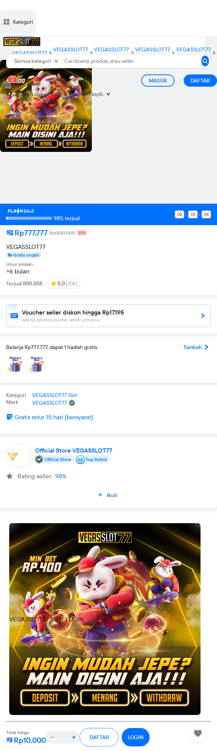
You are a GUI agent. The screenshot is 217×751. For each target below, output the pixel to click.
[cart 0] (7, 85)
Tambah (197, 347)
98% (60, 476)
